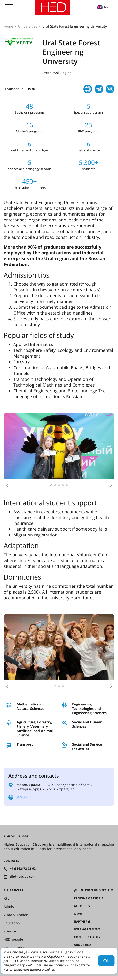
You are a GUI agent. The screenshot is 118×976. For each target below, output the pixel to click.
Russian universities (97, 890)
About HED (82, 945)
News (78, 914)
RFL (6, 898)
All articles (13, 890)
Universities (27, 26)
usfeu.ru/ (23, 797)
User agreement (87, 929)
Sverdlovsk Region (57, 73)
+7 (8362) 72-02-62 (23, 869)
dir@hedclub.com (22, 877)
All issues (82, 906)
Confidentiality (87, 937)
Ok (106, 960)
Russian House (16, 948)
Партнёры (82, 922)
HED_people (13, 939)
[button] (7, 485)
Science (10, 931)
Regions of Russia (88, 898)
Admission (12, 906)
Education (12, 923)
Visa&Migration (16, 915)
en (102, 7)
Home (8, 26)
